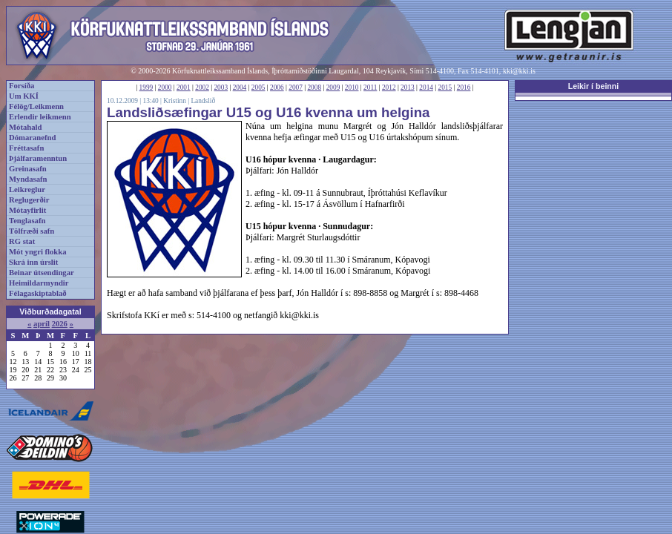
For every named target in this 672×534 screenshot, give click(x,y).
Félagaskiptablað (38, 293)
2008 (314, 87)
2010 (352, 87)
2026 (59, 324)
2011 (370, 87)
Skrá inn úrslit (33, 262)
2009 (333, 87)
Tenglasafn (27, 221)
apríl (41, 324)
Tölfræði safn (31, 231)
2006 (277, 87)
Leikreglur (27, 189)
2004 (240, 87)
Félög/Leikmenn (36, 106)
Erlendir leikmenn (40, 117)
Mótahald (25, 127)
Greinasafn (28, 169)
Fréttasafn (26, 148)
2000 (165, 87)
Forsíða (21, 86)
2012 (389, 87)
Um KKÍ (24, 96)
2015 (445, 87)
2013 (408, 87)
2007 (296, 87)
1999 (146, 87)
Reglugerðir (29, 200)
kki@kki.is (519, 71)
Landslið (203, 101)
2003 (221, 87)
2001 (184, 87)
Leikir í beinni (593, 86)
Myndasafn (28, 179)
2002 (202, 87)
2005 (258, 87)
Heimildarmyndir (39, 283)
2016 (464, 87)
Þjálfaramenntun (38, 158)
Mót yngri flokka (38, 252)
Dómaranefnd (32, 138)
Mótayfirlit (27, 210)
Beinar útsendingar (41, 272)
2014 (426, 87)
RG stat (22, 241)
